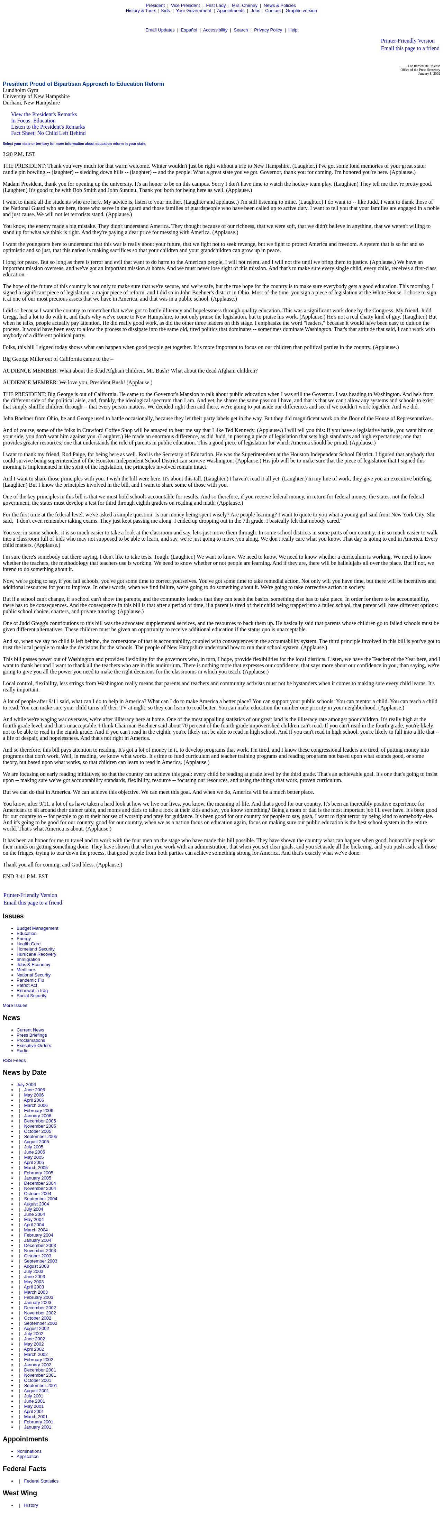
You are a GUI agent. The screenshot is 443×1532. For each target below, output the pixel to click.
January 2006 (37, 1115)
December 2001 (40, 1370)
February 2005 (38, 1172)
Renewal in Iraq (32, 990)
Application (28, 1456)
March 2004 (36, 1229)
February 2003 (38, 1297)
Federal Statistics (41, 1481)
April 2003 (34, 1287)
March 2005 (36, 1167)
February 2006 (38, 1110)
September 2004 (40, 1198)
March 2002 (36, 1354)
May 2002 (34, 1344)
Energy (24, 938)
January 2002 (37, 1364)
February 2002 (38, 1359)
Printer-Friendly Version (408, 41)
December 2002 (40, 1307)
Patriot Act (27, 985)
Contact (273, 10)
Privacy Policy (268, 30)
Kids (165, 10)
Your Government (193, 10)
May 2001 (34, 1406)
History (31, 1505)
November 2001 (40, 1375)
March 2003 (36, 1292)
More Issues (15, 1005)
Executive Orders (34, 1045)
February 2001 (38, 1421)
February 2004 (38, 1235)
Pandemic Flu (30, 980)
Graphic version (301, 10)
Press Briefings (32, 1035)
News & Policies (280, 5)
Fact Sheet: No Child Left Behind (48, 133)
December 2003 (40, 1245)
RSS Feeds (14, 1060)
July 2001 (33, 1395)
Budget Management (37, 928)
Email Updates (160, 30)
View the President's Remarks (44, 114)
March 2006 (36, 1105)
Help (293, 30)
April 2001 (34, 1411)
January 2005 (37, 1178)
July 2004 (33, 1209)
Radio (22, 1050)
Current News (30, 1030)
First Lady (216, 5)
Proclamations (31, 1040)
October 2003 (37, 1255)
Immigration (28, 959)
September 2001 (40, 1385)
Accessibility (215, 30)
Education (27, 933)
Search (241, 30)
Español (189, 30)
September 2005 (40, 1136)
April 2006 (34, 1100)
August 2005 (36, 1141)
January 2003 (37, 1302)
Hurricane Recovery (36, 954)
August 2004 (36, 1204)
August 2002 (36, 1328)
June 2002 (34, 1338)
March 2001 (36, 1416)
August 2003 (36, 1266)
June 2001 (34, 1401)
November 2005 (40, 1126)
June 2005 (34, 1152)
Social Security (31, 995)
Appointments (231, 10)
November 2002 (40, 1312)
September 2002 (40, 1323)
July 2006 (26, 1084)
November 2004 (40, 1188)
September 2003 (40, 1261)
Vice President (185, 5)
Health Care (28, 943)
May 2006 (34, 1095)
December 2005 (40, 1120)
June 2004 (34, 1214)
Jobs (255, 10)
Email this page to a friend (410, 48)
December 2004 (40, 1183)
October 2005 (37, 1131)
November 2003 (40, 1250)
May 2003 (34, 1281)
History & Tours (141, 10)
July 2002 (33, 1333)
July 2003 (33, 1271)
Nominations (29, 1451)
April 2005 (34, 1162)
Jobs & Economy (34, 964)
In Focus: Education (33, 120)
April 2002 (34, 1349)
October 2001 (37, 1380)
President (155, 5)
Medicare (26, 969)
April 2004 (34, 1224)
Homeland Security (36, 949)
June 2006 (34, 1089)
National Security (34, 975)
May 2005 (34, 1157)
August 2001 (36, 1390)
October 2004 (37, 1193)
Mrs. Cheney (244, 5)
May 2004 (34, 1219)
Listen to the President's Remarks (48, 127)
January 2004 (37, 1240)
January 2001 (37, 1427)
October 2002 (37, 1318)
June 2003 (34, 1276)
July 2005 (33, 1146)
